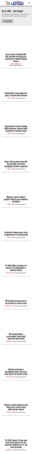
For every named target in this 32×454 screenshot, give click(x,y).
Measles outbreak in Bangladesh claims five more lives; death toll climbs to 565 (16, 371)
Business (9, 341)
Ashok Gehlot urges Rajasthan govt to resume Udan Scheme (16, 94)
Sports (9, 273)
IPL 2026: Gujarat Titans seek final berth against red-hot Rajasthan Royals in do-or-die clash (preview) (16, 443)
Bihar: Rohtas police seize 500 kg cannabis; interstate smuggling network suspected (16, 164)
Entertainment (15, 64)
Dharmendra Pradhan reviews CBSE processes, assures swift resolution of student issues (16, 128)
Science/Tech (9, 306)
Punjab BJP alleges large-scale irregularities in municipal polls (16, 233)
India (9, 98)
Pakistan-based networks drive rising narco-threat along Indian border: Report (16, 407)
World (9, 377)
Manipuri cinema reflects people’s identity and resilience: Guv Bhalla (16, 199)
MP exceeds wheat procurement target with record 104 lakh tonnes (16, 336)
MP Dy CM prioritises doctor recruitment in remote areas (16, 302)
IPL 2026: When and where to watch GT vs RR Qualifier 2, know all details (16, 267)
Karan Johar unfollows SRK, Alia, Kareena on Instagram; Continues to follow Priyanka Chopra (16, 57)
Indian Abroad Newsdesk (16, 65)
